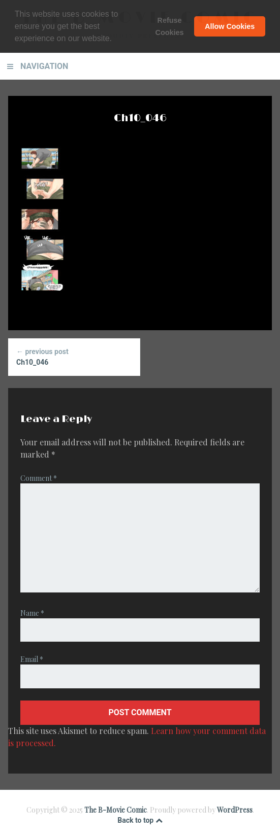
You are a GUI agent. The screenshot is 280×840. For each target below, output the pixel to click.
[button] (115, 39)
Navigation (44, 66)
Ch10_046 (74, 356)
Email (31, 659)
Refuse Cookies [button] (169, 26)
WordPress (235, 810)
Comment (38, 478)
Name (32, 613)
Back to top (139, 820)
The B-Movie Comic (115, 810)
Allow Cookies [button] (230, 26)
